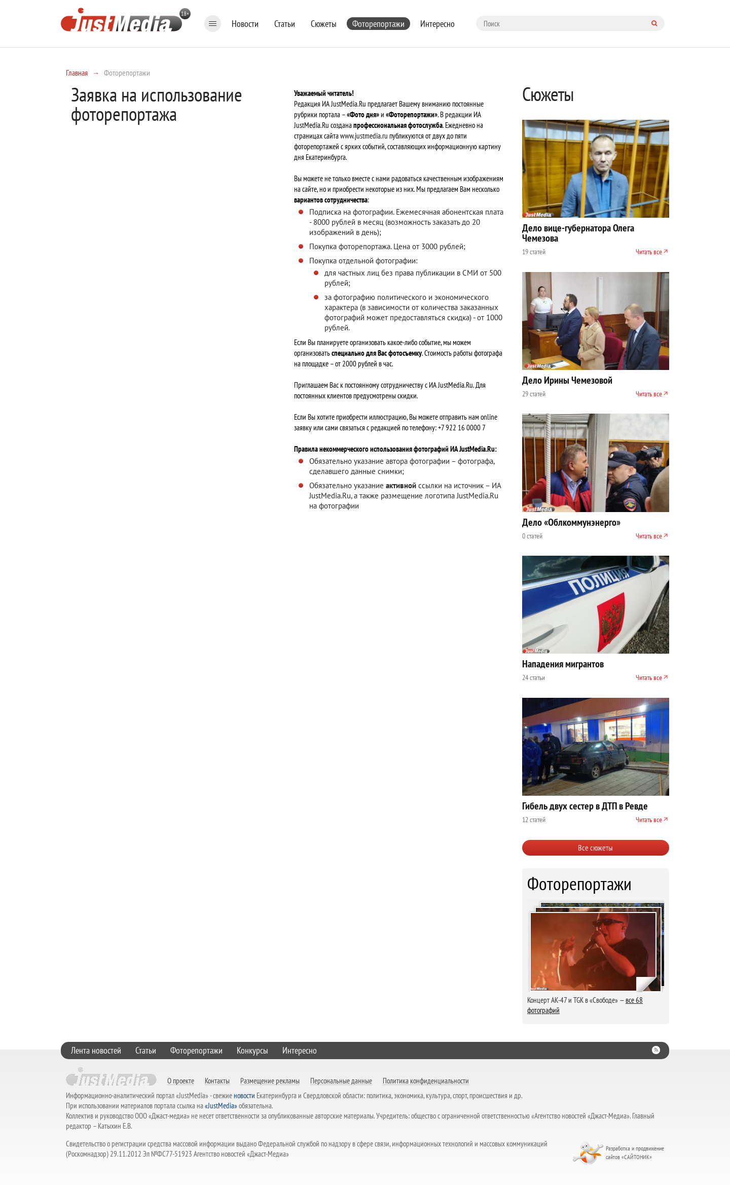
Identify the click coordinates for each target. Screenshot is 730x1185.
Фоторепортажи (378, 23)
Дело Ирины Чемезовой (567, 380)
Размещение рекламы (270, 1080)
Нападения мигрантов (563, 664)
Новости (245, 23)
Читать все (649, 251)
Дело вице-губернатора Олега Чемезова (578, 233)
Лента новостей (96, 1050)
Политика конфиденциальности (426, 1080)
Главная (77, 73)
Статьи (284, 23)
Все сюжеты (595, 847)
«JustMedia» (221, 1105)
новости (244, 1095)
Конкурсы (252, 1050)
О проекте (180, 1080)
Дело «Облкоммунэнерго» (571, 522)
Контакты (217, 1080)
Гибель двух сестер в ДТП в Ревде (585, 806)
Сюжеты (324, 23)
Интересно (437, 23)
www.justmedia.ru (364, 136)
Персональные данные (341, 1080)
